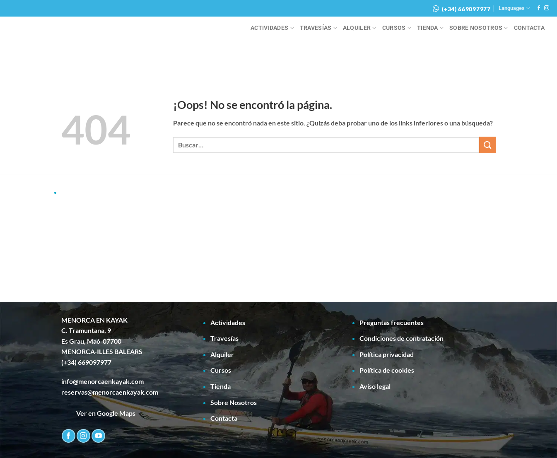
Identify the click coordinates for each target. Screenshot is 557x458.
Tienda (430, 28)
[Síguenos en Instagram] (546, 8)
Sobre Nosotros (478, 28)
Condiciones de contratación (401, 338)
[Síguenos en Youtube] (98, 436)
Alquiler (359, 28)
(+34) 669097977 (466, 8)
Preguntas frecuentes (391, 322)
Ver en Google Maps (98, 413)
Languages (514, 8)
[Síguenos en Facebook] (538, 8)
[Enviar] (487, 145)
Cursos (396, 28)
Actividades (272, 28)
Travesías (318, 28)
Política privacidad (386, 354)
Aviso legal (375, 386)
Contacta (529, 27)
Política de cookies (386, 370)
